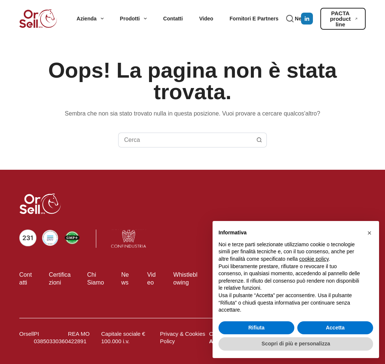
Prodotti (135, 18)
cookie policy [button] (314, 259)
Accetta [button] (335, 328)
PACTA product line (344, 18)
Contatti (173, 19)
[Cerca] (290, 18)
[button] (369, 233)
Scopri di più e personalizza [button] (296, 344)
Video (206, 19)
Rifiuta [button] (256, 328)
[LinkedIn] (307, 19)
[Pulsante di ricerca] (259, 140)
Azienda (91, 18)
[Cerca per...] (185, 140)
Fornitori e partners (254, 19)
